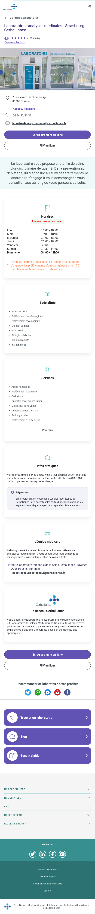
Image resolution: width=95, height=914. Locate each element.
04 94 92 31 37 (22, 115)
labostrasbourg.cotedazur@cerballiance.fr (39, 123)
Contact (47, 890)
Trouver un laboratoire (36, 717)
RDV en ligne (47, 145)
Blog (23, 736)
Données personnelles (47, 869)
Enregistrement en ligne (47, 135)
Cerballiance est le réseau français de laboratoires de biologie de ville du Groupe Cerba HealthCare (51, 906)
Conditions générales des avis (47, 883)
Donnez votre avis (15, 42)
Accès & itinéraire (24, 109)
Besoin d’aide (29, 755)
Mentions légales (47, 876)
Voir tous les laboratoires (24, 18)
